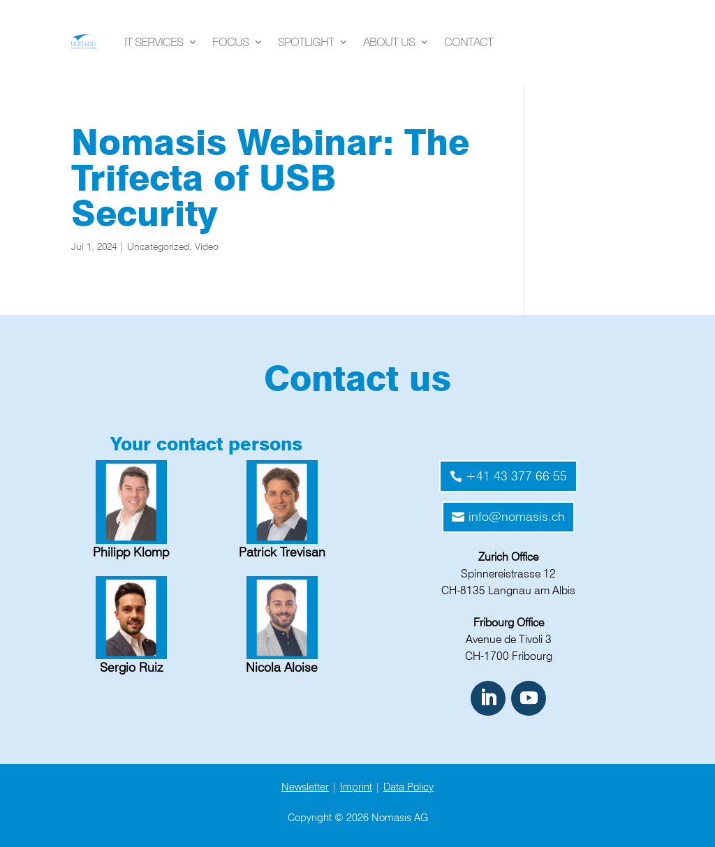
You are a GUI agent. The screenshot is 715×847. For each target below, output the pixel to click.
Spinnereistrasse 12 (508, 573)
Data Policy (408, 787)
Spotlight (306, 42)
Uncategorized (158, 246)
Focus (230, 42)
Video (207, 246)
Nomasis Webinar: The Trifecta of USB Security (270, 178)
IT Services (153, 42)
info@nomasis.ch (517, 516)
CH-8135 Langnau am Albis (508, 590)
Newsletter (305, 787)
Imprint (356, 787)
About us (389, 42)
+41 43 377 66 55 (516, 476)
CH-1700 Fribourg (508, 656)
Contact (468, 42)
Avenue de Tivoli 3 (509, 639)
